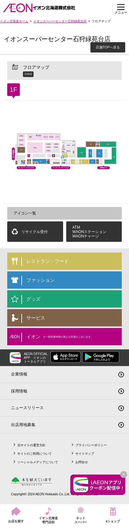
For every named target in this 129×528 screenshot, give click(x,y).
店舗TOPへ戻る (108, 47)
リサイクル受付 (34, 232)
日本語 (28, 74)
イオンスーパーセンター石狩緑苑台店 (60, 21)
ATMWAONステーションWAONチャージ (90, 231)
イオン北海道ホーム (14, 21)
